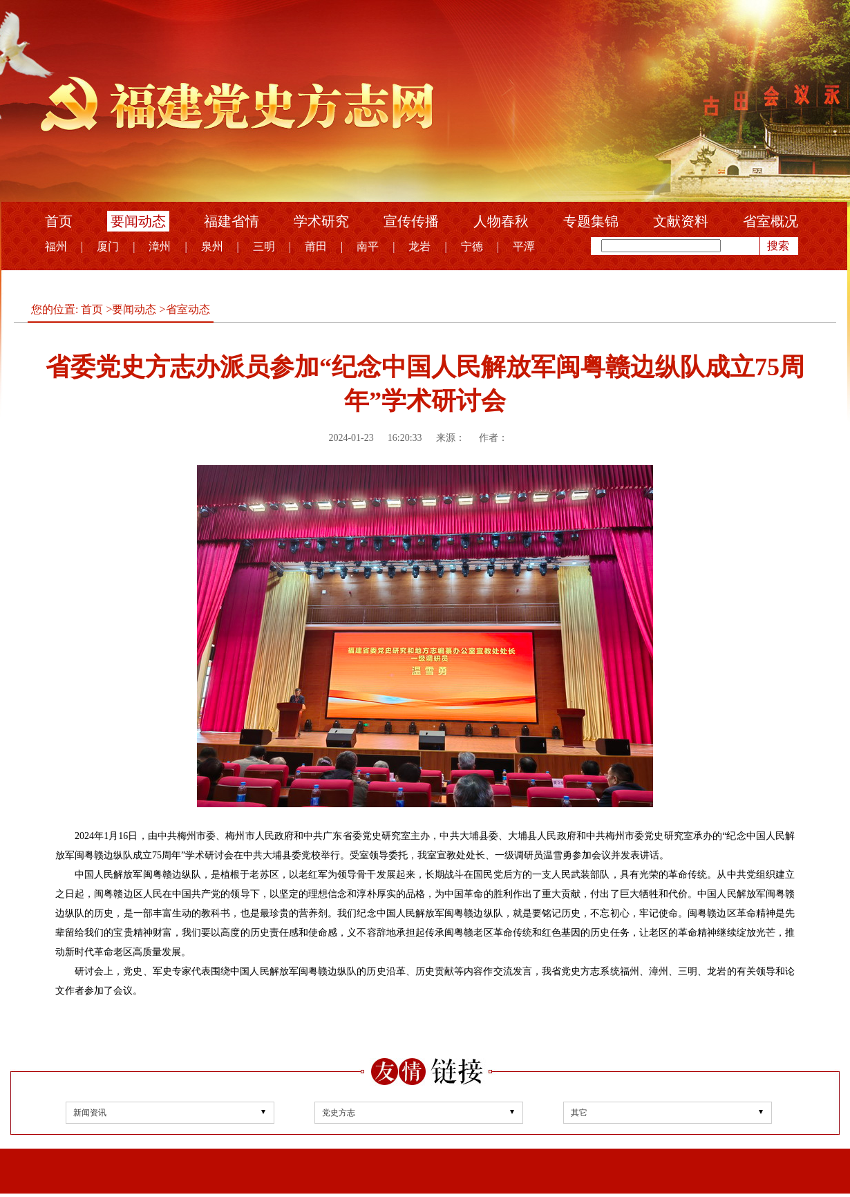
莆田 (316, 246)
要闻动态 (138, 221)
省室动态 (188, 309)
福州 (56, 246)
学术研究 (321, 221)
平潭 (524, 246)
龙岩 (419, 246)
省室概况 (770, 221)
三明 (264, 246)
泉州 (212, 246)
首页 (59, 221)
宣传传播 (411, 221)
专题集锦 (590, 221)
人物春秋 (501, 221)
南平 (368, 246)
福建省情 (231, 221)
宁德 (472, 246)
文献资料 (680, 221)
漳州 (160, 246)
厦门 (108, 246)
